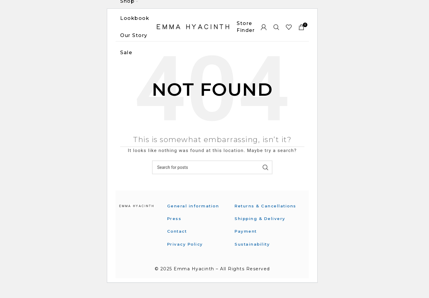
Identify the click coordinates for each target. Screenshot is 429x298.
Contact (177, 234)
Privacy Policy (185, 247)
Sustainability (253, 254)
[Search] (276, 29)
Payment (246, 241)
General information (194, 209)
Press (174, 221)
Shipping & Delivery (261, 228)
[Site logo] (193, 28)
